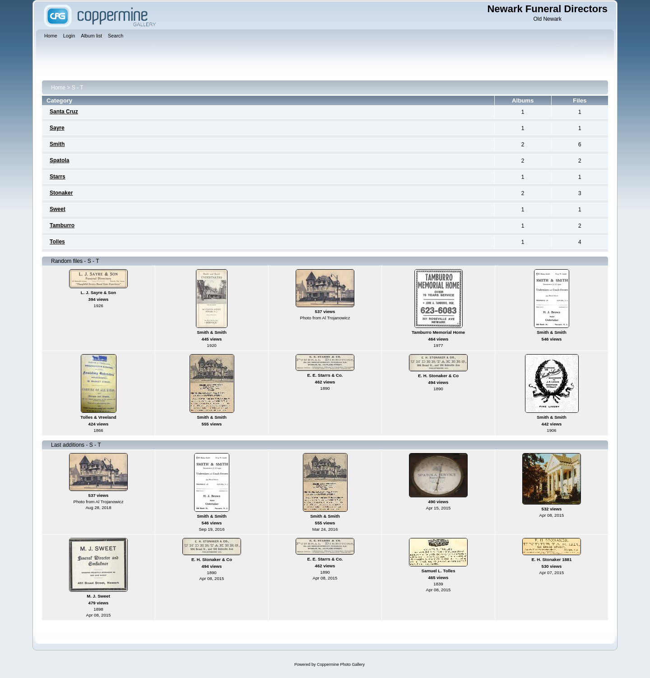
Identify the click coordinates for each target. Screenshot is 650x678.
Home (58, 87)
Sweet (57, 209)
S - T (78, 87)
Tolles (57, 241)
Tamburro (62, 225)
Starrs (57, 176)
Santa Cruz (64, 111)
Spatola (59, 160)
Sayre (57, 128)
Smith (57, 144)
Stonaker (61, 193)
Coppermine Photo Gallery (341, 664)
